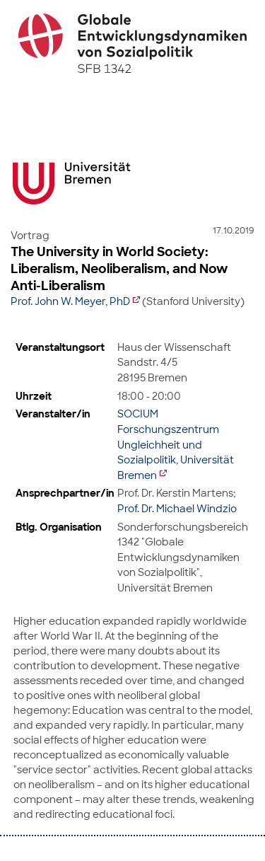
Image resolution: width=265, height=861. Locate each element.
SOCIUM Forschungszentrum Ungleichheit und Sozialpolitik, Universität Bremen (175, 444)
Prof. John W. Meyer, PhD (70, 301)
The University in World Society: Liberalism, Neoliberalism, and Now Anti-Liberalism (119, 268)
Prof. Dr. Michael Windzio (177, 508)
